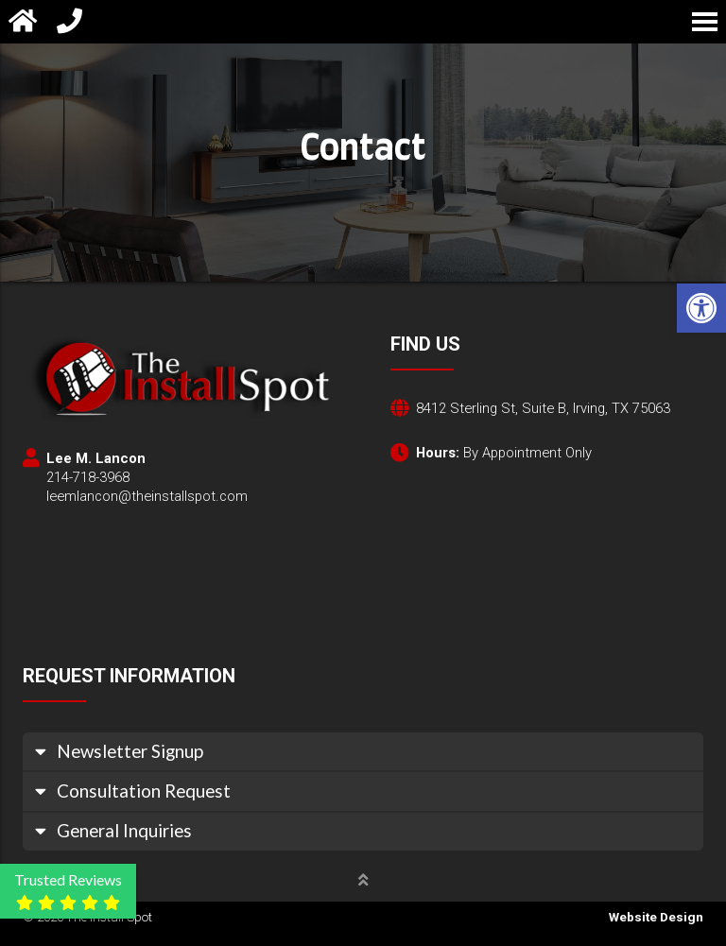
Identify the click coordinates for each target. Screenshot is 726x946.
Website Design (656, 917)
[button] (701, 308)
